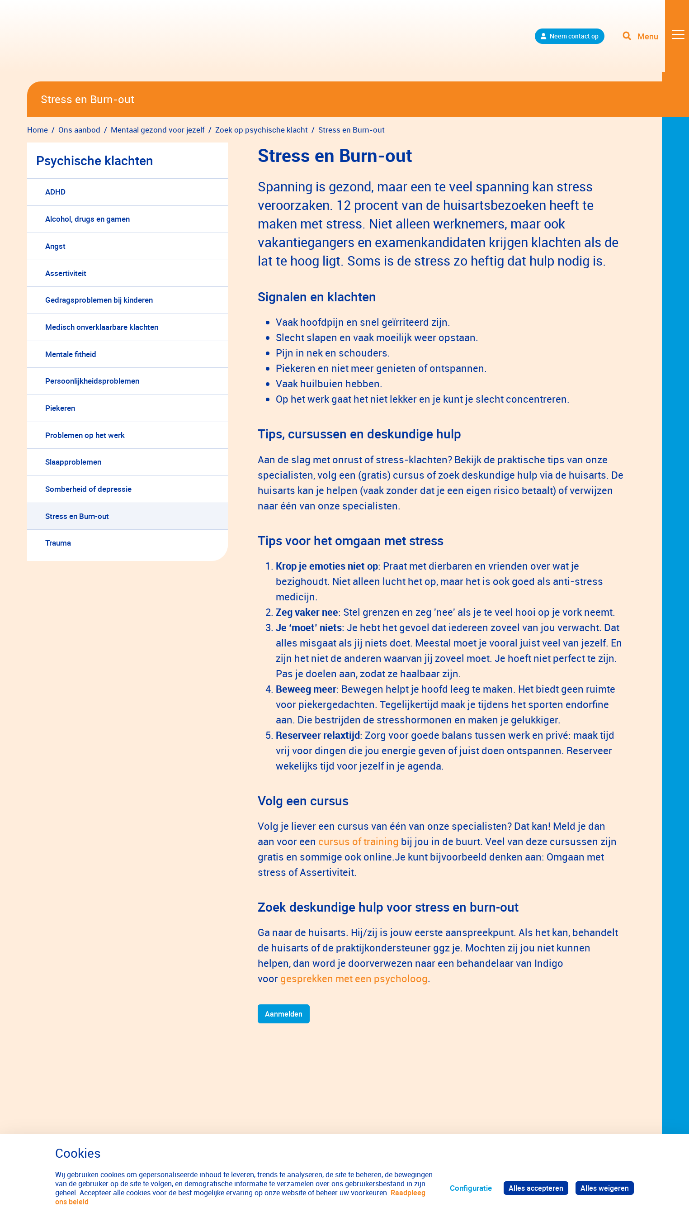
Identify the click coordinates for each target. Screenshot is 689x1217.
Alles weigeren (604, 1188)
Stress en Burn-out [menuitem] (77, 516)
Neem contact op (561, 40)
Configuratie (467, 1188)
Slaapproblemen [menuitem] (73, 461)
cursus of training (358, 841)
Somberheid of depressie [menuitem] (88, 489)
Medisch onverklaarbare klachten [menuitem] (101, 327)
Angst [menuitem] (55, 246)
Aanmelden (284, 1014)
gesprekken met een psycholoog (354, 978)
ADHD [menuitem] (55, 191)
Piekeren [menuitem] (60, 408)
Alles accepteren (533, 1188)
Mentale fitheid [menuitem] (70, 354)
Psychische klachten (94, 160)
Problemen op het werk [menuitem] (85, 435)
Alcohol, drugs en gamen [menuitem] (87, 219)
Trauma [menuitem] (58, 542)
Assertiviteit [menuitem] (65, 273)
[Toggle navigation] (654, 41)
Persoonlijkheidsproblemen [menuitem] (92, 381)
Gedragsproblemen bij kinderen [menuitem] (99, 300)
